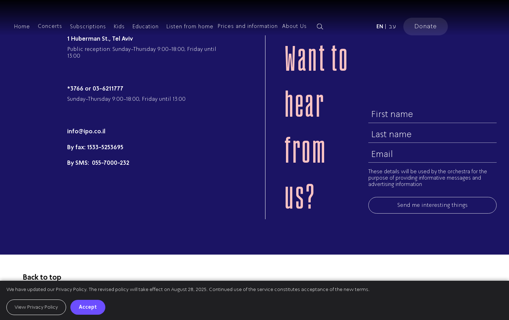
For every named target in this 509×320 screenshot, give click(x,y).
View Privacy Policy (36, 307)
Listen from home (189, 26)
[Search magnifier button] (320, 27)
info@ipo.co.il (86, 131)
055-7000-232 (109, 162)
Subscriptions (88, 26)
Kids (119, 26)
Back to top (42, 277)
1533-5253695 (105, 147)
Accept (88, 307)
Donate (425, 26)
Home (22, 26)
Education (146, 26)
